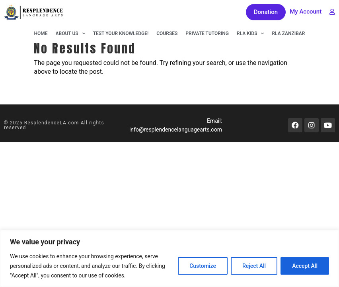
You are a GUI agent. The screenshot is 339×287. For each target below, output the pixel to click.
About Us (70, 33)
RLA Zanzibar (288, 33)
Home (41, 33)
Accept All (305, 266)
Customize (202, 266)
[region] (169, 258)
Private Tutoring (207, 33)
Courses (166, 33)
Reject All (254, 266)
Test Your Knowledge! (121, 33)
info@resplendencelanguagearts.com (175, 129)
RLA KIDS (250, 33)
